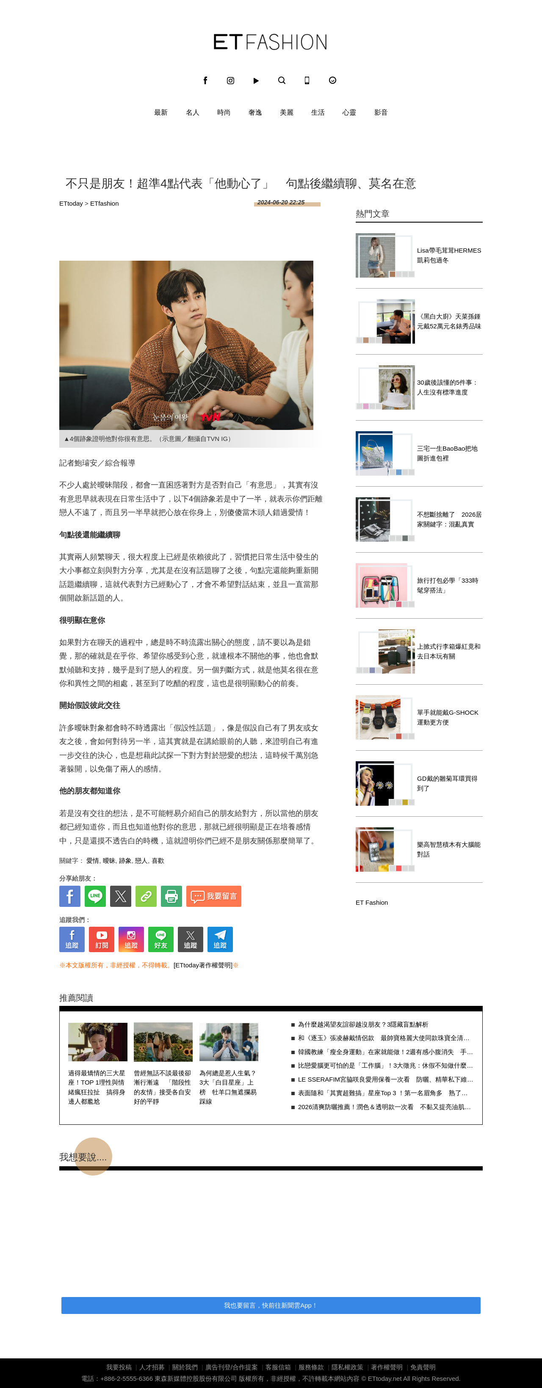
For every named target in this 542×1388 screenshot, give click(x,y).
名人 (192, 112)
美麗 (286, 112)
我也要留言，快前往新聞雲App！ (271, 1305)
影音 (381, 112)
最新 (161, 112)
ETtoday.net (385, 1378)
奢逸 (255, 112)
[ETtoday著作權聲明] (203, 965)
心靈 (349, 112)
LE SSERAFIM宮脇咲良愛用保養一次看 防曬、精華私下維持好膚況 (386, 1079)
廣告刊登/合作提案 (231, 1367)
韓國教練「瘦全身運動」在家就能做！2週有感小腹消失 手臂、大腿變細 (386, 1051)
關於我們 (185, 1367)
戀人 (141, 860)
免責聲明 (423, 1367)
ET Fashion (270, 42)
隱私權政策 (347, 1367)
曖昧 (109, 860)
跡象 (125, 860)
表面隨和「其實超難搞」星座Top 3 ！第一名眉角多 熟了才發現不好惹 (386, 1092)
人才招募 (152, 1367)
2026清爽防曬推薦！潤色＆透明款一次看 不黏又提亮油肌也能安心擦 (386, 1106)
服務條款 (311, 1367)
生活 (318, 112)
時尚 (224, 112)
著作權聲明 (387, 1367)
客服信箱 (278, 1367)
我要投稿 (119, 1367)
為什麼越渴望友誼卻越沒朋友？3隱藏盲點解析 (363, 1024)
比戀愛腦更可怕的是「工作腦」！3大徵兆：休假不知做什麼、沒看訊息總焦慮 (386, 1065)
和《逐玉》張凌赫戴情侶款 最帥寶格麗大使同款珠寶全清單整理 (386, 1037)
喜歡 (158, 860)
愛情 (92, 860)
